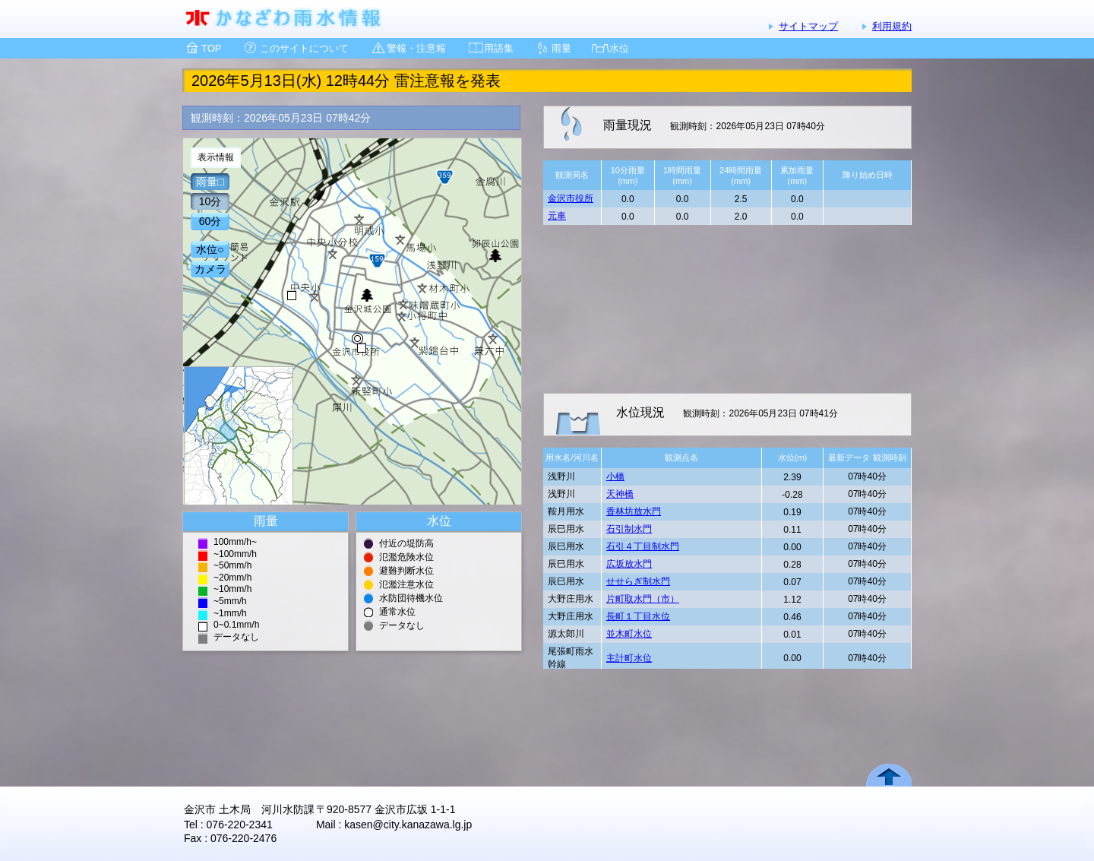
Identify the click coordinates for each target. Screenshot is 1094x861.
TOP (211, 48)
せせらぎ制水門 (638, 581)
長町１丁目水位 (638, 616)
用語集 (499, 48)
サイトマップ (808, 26)
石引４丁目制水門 (642, 546)
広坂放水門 (629, 564)
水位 (619, 48)
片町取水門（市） (642, 599)
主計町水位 (629, 658)
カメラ (210, 269)
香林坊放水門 (633, 511)
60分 (210, 221)
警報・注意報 (416, 48)
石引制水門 (629, 529)
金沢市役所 (570, 198)
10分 (210, 201)
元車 (557, 216)
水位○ (209, 249)
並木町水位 (629, 633)
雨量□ (209, 182)
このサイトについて (304, 48)
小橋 (615, 476)
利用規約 (892, 26)
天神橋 (620, 494)
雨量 (561, 48)
